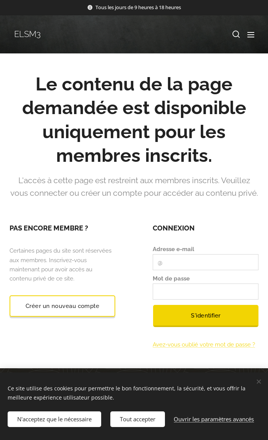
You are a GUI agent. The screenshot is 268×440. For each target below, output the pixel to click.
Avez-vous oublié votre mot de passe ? (204, 344)
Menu (250, 34)
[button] (235, 34)
